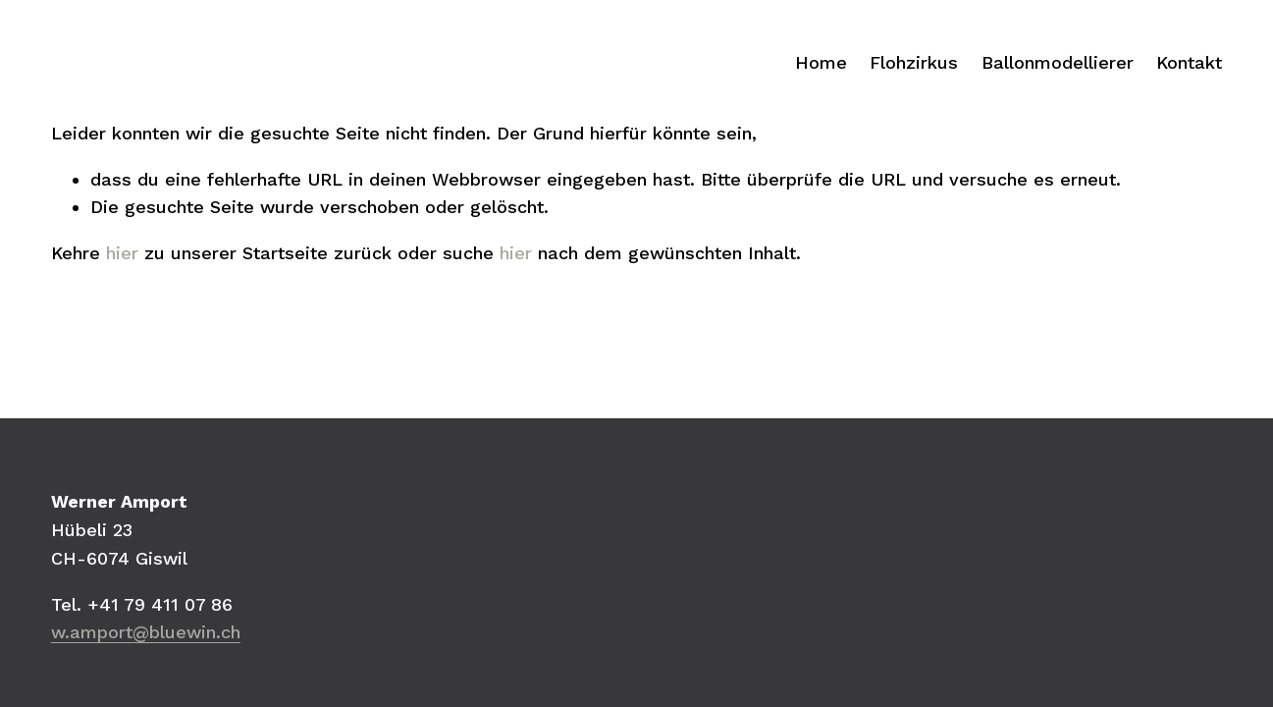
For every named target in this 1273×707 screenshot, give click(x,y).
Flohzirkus (914, 62)
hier (122, 253)
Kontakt (1189, 62)
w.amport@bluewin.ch (145, 632)
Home (821, 62)
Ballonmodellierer (1057, 62)
